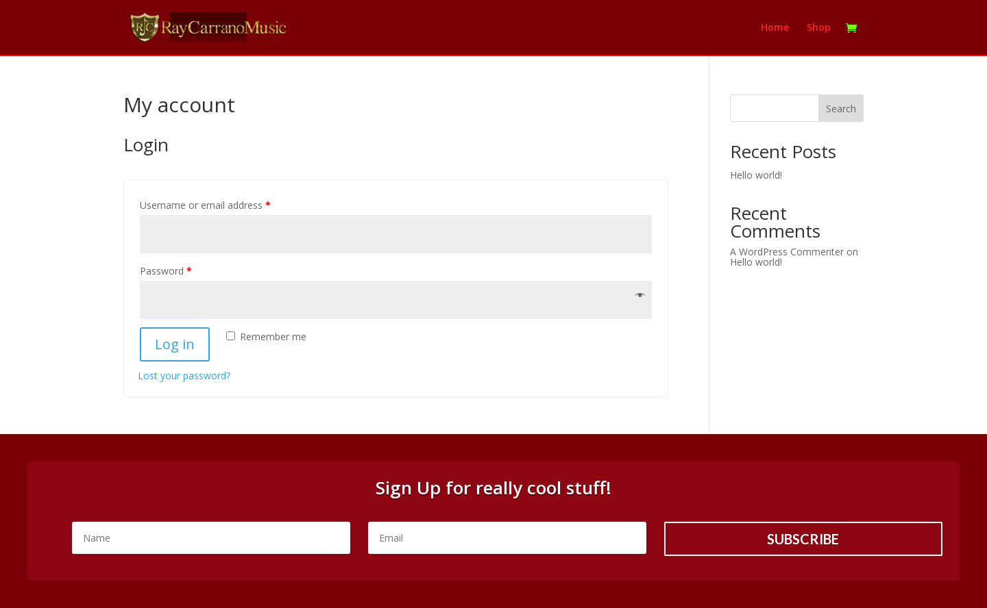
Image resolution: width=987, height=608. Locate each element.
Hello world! (756, 174)
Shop (819, 28)
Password (166, 270)
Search (841, 108)
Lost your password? (184, 375)
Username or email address (205, 205)
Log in (175, 344)
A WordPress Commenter (787, 251)
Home (775, 28)
